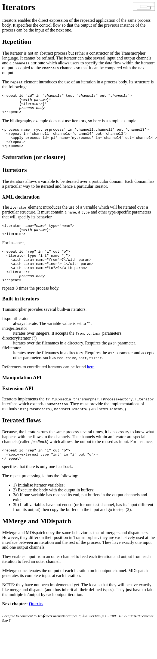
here (90, 384)
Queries (36, 623)
